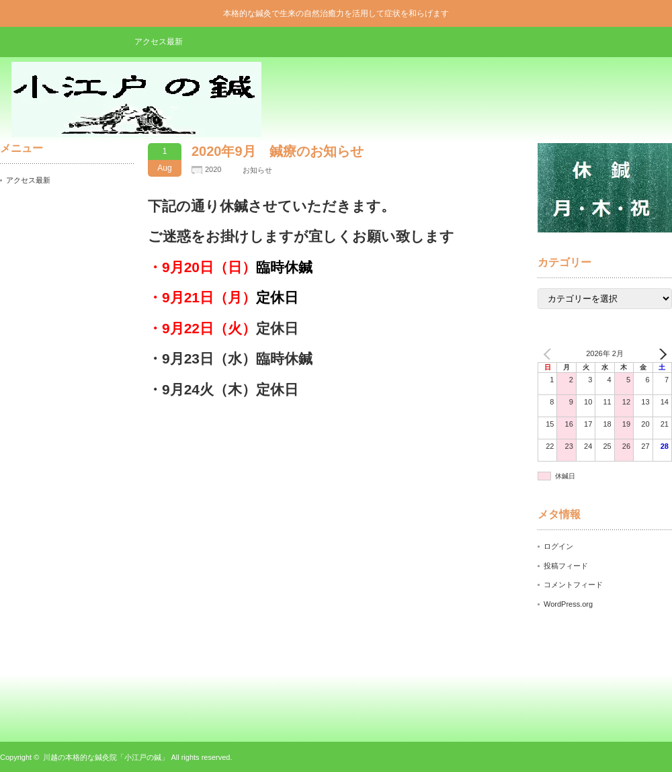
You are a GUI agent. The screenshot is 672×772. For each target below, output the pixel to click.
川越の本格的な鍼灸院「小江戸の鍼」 (106, 757)
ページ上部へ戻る (659, 688)
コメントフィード (573, 585)
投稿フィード (566, 566)
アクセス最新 (158, 41)
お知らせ (257, 170)
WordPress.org (568, 604)
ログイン (558, 546)
